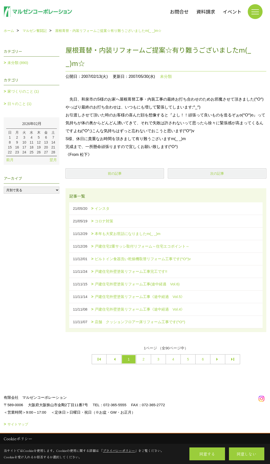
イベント (232, 11)
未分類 (166, 76)
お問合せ (179, 11)
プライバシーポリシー (119, 450)
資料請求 (205, 11)
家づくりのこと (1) (23, 91)
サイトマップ (17, 424)
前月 (10, 160)
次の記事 (217, 173)
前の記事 (115, 173)
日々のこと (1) (19, 104)
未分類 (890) (17, 63)
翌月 (53, 160)
